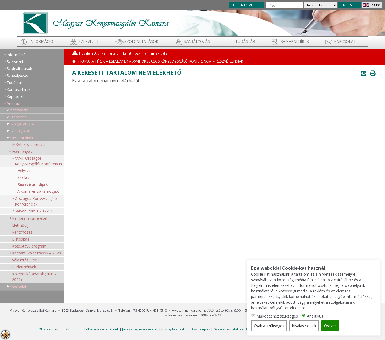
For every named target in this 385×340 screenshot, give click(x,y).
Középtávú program (29, 246)
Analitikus (315, 316)
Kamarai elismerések (30, 218)
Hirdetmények (24, 266)
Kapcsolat (345, 41)
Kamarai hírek (294, 41)
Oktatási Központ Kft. (54, 329)
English (375, 5)
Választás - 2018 (26, 259)
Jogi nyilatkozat (172, 329)
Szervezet (89, 41)
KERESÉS (349, 5)
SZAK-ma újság (199, 329)
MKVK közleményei (28, 144)
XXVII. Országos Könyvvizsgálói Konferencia (38, 161)
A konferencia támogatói (38, 191)
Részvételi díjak (32, 184)
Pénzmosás (22, 232)
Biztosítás (20, 239)
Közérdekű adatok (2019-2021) (34, 276)
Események (22, 151)
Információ (41, 41)
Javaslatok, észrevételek (140, 329)
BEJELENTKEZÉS (243, 5)
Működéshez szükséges (277, 316)
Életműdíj (20, 225)
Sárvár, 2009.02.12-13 (33, 211)
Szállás (23, 177)
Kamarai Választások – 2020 (36, 253)
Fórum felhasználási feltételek (96, 329)
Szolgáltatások (141, 41)
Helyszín (24, 170)
